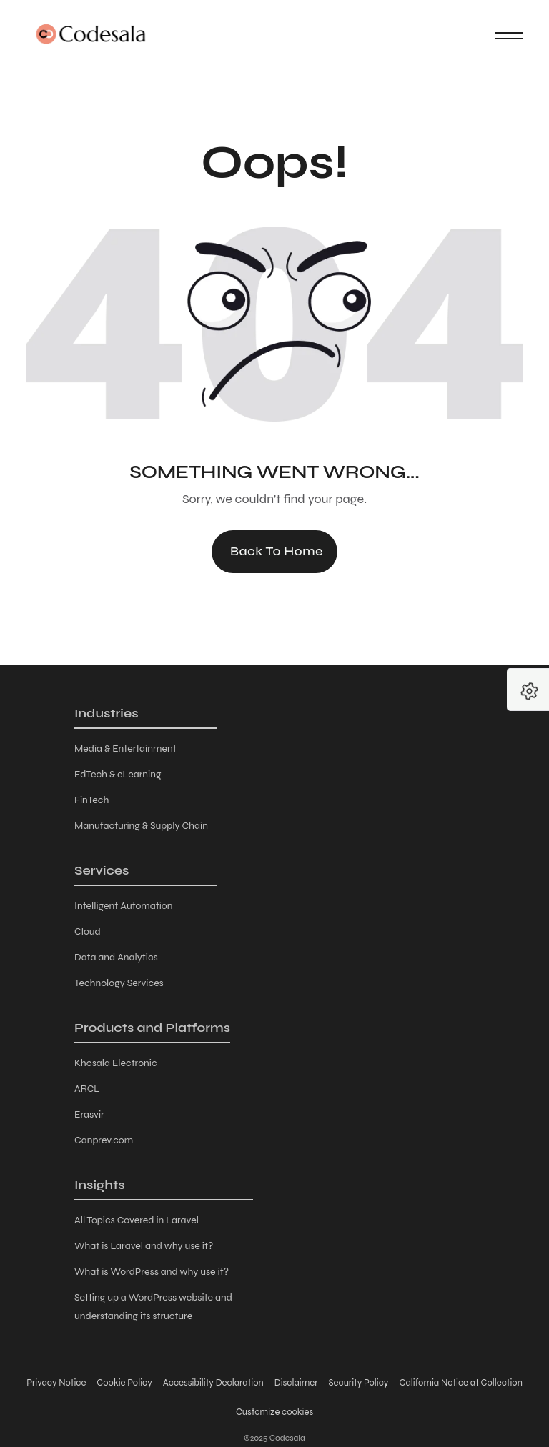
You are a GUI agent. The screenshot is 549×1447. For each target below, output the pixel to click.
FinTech (91, 800)
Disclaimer (296, 1382)
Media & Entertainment (125, 748)
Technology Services (119, 983)
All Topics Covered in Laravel (136, 1220)
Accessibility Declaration (213, 1382)
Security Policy (359, 1382)
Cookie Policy (124, 1382)
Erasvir (89, 1114)
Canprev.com (103, 1140)
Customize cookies (274, 1412)
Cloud (87, 931)
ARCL (86, 1089)
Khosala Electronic (115, 1063)
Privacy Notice (56, 1382)
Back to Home (276, 551)
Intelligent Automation (123, 906)
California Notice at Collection (460, 1382)
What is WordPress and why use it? (151, 1271)
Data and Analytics (116, 957)
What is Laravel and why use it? (143, 1246)
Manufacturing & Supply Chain (141, 826)
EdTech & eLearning (117, 774)
